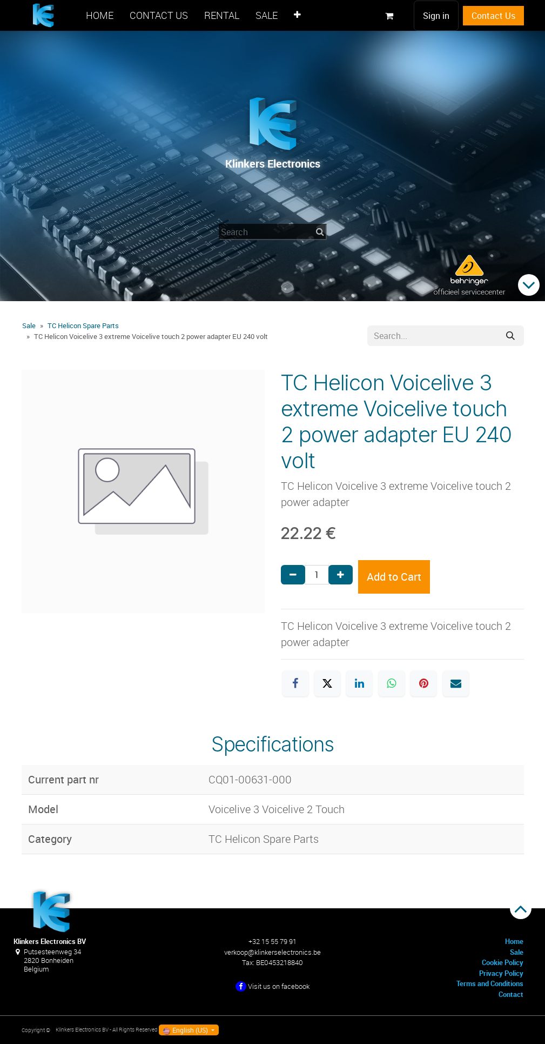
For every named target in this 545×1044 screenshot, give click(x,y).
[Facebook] (295, 683)
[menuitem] (100, 15)
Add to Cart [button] (394, 576)
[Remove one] (293, 574)
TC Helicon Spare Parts (83, 325)
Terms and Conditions (489, 983)
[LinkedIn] (359, 683)
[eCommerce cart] (389, 15)
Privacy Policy (501, 973)
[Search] (510, 335)
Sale (29, 325)
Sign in (436, 16)
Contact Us (493, 16)
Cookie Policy (502, 962)
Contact (511, 994)
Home (514, 941)
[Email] (456, 683)
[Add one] (340, 574)
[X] (327, 683)
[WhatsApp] (392, 683)
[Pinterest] (423, 683)
